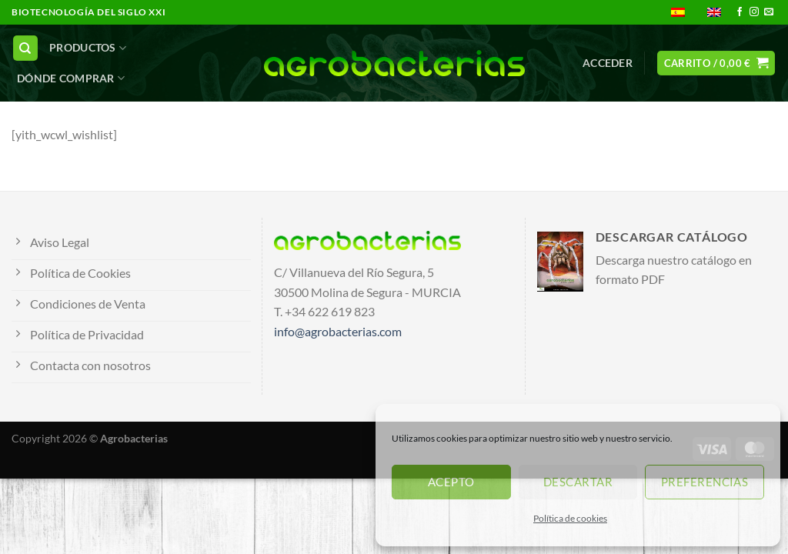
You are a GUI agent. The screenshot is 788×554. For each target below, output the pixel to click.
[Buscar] (25, 48)
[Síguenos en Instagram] (754, 12)
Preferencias (704, 482)
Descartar (578, 482)
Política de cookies (570, 518)
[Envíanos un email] (768, 12)
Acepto (451, 482)
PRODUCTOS (87, 48)
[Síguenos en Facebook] (739, 12)
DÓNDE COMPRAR (71, 78)
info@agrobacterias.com (338, 331)
